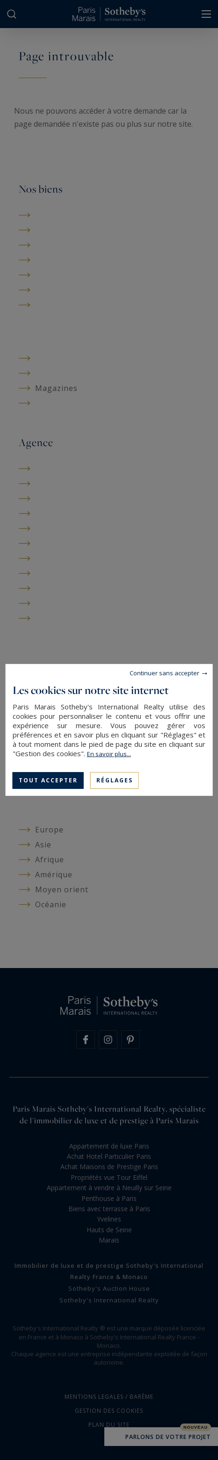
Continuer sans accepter (164, 673)
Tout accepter (48, 780)
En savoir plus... (109, 754)
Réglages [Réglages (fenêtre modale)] (114, 780)
